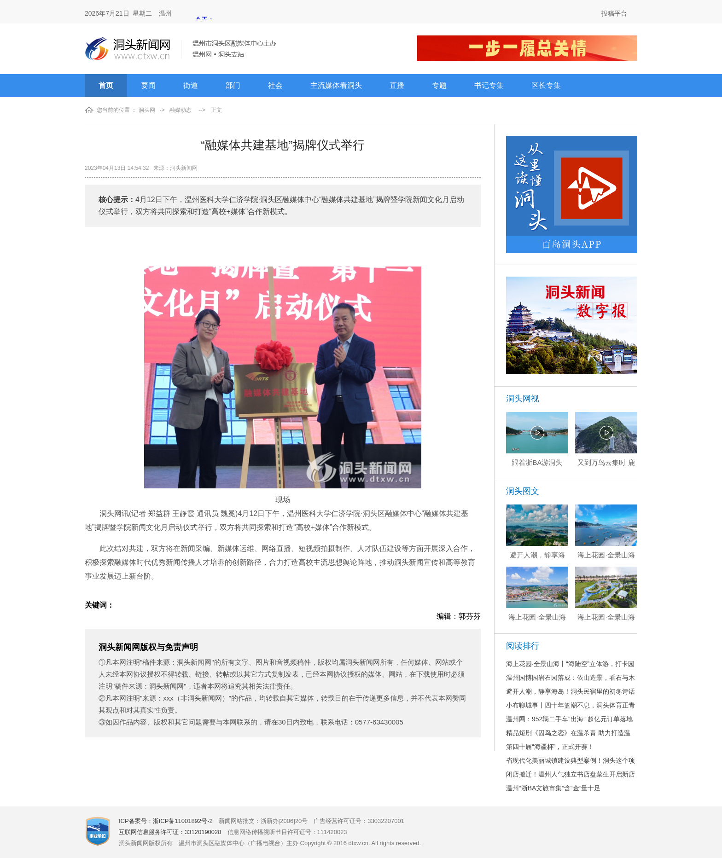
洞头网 (147, 110)
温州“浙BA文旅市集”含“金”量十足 (553, 788)
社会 (275, 85)
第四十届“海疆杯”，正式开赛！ (550, 746)
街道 (190, 85)
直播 (397, 85)
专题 (439, 85)
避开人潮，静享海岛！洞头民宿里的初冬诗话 (570, 691)
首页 (106, 85)
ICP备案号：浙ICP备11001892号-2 (166, 820)
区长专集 (546, 85)
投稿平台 (614, 13)
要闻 (148, 85)
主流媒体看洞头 (336, 85)
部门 (233, 85)
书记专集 (489, 85)
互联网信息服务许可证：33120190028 (170, 832)
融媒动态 (180, 110)
